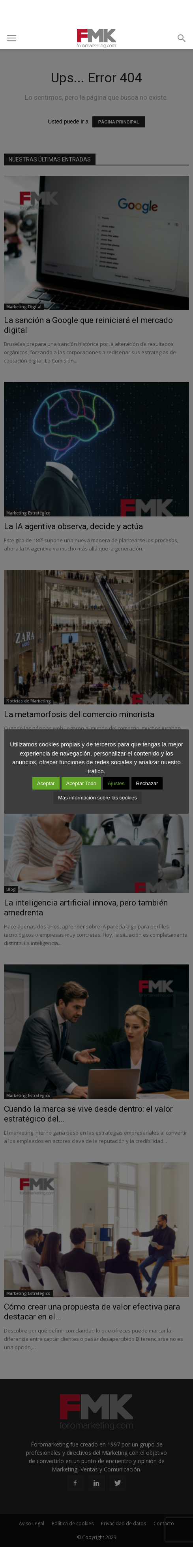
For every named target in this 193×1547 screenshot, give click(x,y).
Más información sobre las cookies (97, 798)
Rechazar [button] (147, 783)
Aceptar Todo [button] (81, 783)
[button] (182, 38)
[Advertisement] (97, 14)
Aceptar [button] (46, 783)
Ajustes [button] (116, 783)
